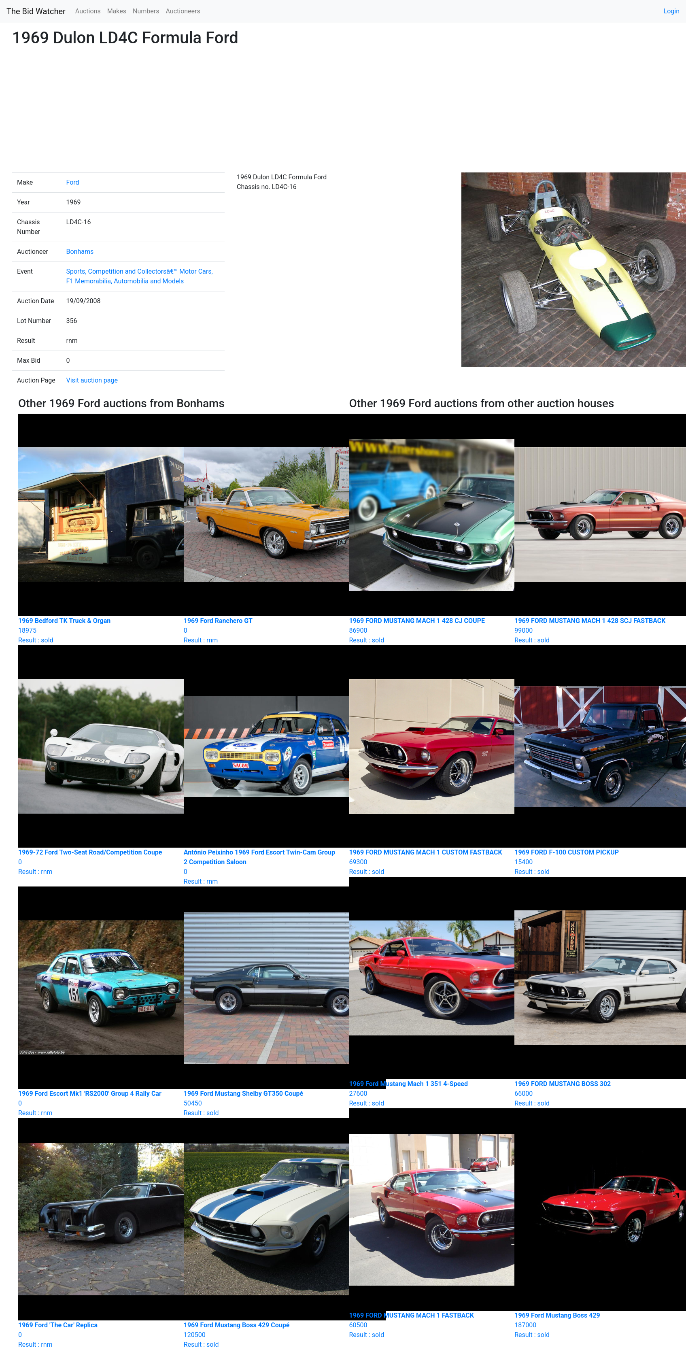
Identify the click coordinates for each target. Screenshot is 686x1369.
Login (672, 11)
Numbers (146, 11)
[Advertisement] (343, 111)
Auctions (88, 11)
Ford (72, 182)
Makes (116, 11)
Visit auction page (92, 380)
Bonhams (79, 251)
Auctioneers (183, 11)
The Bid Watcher (36, 11)
